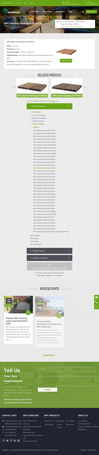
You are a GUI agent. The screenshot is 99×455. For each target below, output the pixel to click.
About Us (17, 3)
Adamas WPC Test (29, 432)
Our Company (82, 421)
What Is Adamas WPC (30, 421)
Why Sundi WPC (60, 13)
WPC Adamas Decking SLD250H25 (44, 188)
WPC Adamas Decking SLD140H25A (44, 151)
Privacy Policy (92, 450)
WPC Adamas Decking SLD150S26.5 (44, 223)
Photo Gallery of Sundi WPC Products (49, 267)
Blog (25, 3)
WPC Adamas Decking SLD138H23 (44, 226)
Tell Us (12, 370)
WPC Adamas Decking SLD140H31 (44, 171)
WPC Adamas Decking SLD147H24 (44, 130)
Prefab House (7, 3)
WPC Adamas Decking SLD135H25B (44, 136)
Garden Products (47, 13)
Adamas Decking (66, 24)
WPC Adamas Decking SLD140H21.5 (44, 162)
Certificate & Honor (84, 424)
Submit (47, 389)
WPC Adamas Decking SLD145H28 (44, 177)
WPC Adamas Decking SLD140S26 (44, 203)
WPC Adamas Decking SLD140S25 (44, 200)
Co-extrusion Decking (38, 115)
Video (31, 3)
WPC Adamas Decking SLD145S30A (44, 211)
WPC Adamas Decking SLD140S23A (44, 194)
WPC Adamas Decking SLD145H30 (44, 179)
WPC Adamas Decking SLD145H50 (44, 182)
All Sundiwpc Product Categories (43, 100)
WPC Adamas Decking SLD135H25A (32, 95)
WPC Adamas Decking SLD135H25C (44, 139)
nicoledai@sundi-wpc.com (70, 4)
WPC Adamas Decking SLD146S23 (44, 217)
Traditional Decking (38, 121)
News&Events (49, 288)
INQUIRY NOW (66, 61)
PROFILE (76, 24)
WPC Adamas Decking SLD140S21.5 (44, 191)
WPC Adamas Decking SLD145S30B (44, 214)
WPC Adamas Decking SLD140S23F (44, 229)
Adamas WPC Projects (30, 441)
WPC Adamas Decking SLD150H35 (44, 185)
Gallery (70, 13)
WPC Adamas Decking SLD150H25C (44, 148)
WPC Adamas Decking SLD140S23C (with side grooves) (50, 231)
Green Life (26, 424)
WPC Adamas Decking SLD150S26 (44, 220)
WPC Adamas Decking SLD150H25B (44, 145)
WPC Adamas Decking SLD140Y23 (72, 26)
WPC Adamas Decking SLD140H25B (44, 153)
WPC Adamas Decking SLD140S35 (44, 205)
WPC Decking (80, 21)
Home (61, 21)
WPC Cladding (35, 235)
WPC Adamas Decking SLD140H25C (44, 156)
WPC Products (35, 13)
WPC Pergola (35, 238)
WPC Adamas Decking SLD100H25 (44, 159)
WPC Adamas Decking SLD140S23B (44, 197)
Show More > (49, 355)
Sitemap (83, 450)
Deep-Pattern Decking (39, 118)
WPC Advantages (36, 244)
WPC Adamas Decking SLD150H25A (44, 142)
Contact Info (9, 415)
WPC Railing (34, 241)
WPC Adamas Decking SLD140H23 (67, 95)
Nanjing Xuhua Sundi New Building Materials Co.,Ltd (28, 450)
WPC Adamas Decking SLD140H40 (44, 174)
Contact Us (91, 12)
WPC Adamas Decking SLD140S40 (44, 208)
